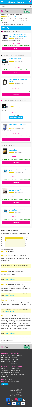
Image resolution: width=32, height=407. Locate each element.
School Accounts (15, 372)
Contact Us (14, 357)
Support (3, 368)
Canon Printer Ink (5, 357)
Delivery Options (15, 368)
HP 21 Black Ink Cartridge (15, 58)
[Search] (14, 6)
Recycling (13, 361)
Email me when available (16, 117)
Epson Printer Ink (5, 359)
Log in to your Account (16, 355)
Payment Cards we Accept (17, 374)
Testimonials (4, 370)
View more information (10, 267)
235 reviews (17, 16)
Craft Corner (14, 363)
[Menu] (2, 2)
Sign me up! (4, 384)
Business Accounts (15, 370)
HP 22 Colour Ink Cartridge (15, 104)
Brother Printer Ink (5, 361)
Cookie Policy (4, 376)
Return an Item (14, 359)
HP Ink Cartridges (5, 355)
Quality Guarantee (5, 372)
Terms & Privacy (5, 374)
